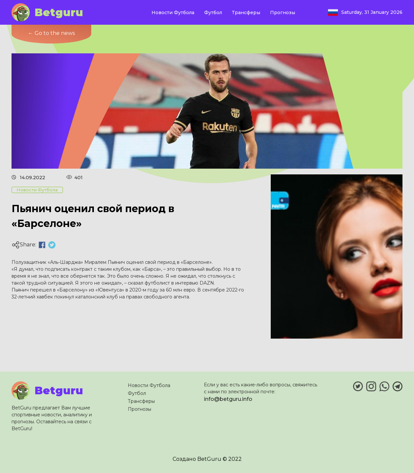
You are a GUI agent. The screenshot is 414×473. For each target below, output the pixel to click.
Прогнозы (282, 12)
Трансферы (246, 12)
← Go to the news (51, 33)
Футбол (213, 12)
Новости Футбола (173, 12)
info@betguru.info (228, 399)
